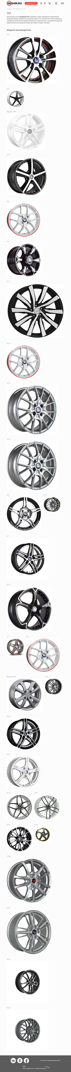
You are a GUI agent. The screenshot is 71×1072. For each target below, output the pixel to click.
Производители (17, 9)
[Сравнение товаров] (44, 3)
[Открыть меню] (62, 3)
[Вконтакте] (14, 1060)
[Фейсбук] (27, 1060)
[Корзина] (49, 3)
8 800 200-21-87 (31, 3)
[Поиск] (41, 3)
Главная (9, 9)
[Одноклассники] (20, 1060)
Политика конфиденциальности (50, 1060)
